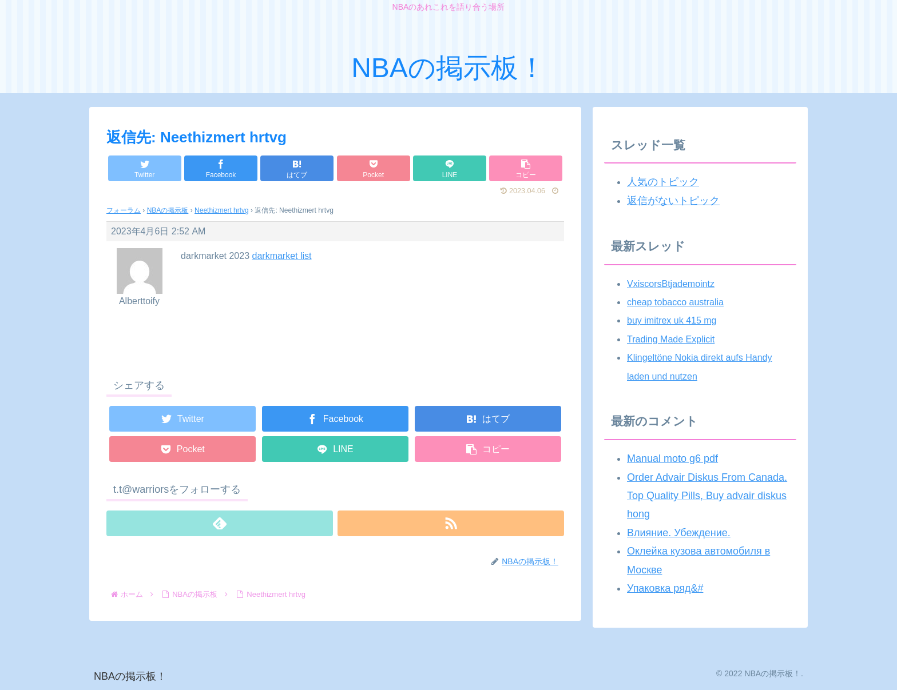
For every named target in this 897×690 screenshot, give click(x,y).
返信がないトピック (673, 200)
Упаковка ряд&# (665, 588)
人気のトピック (663, 182)
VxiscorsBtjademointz (671, 284)
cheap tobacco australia (675, 302)
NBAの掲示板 (168, 210)
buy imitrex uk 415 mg (672, 320)
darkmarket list (282, 256)
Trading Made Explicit (671, 339)
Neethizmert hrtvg (222, 210)
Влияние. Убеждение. (679, 533)
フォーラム (123, 210)
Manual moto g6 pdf (672, 458)
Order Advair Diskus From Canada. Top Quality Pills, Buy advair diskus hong (707, 496)
